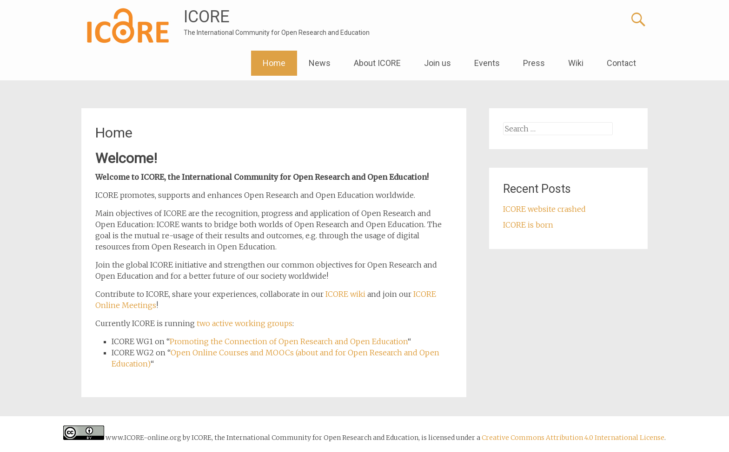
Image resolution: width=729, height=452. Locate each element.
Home (274, 63)
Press (534, 63)
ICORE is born (528, 224)
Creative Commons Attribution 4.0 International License (573, 437)
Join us (437, 63)
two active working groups (244, 323)
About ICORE (377, 63)
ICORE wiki (345, 294)
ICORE (207, 16)
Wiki (575, 63)
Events (487, 63)
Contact (621, 63)
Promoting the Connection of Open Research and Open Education (289, 341)
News (320, 63)
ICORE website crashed (544, 209)
